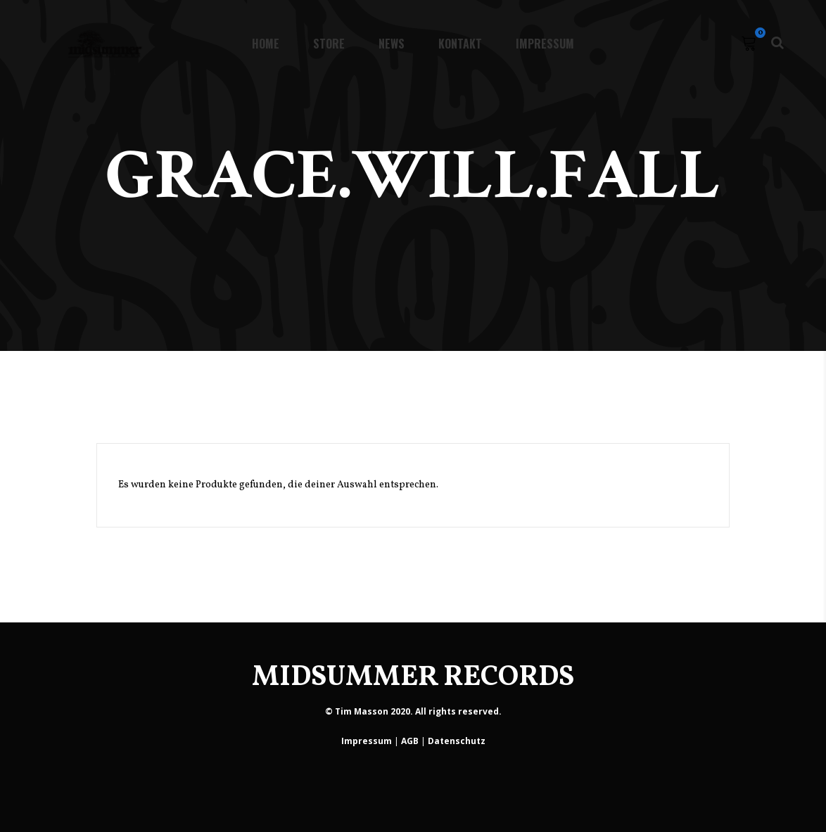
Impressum (366, 741)
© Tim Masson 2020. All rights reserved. (413, 711)
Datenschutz (456, 741)
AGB (410, 741)
